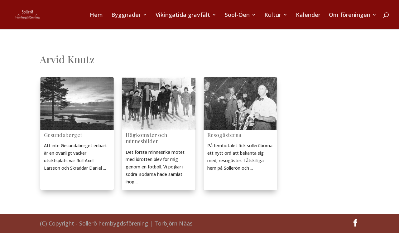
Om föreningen (349, 15)
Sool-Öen (237, 15)
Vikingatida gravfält (183, 15)
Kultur (272, 15)
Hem (96, 15)
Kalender (308, 15)
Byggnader (126, 15)
